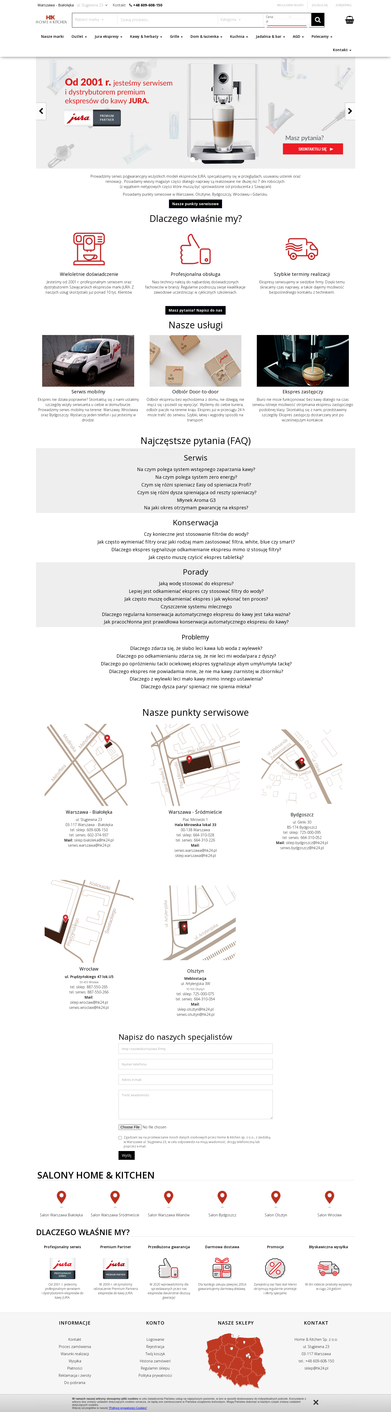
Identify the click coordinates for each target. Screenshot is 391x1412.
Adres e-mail (131, 1079)
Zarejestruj (343, 5)
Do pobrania (74, 1382)
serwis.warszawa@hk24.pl (89, 845)
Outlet (79, 36)
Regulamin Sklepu (290, 5)
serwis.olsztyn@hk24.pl (195, 1014)
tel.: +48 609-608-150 (316, 1361)
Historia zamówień (155, 1361)
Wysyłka (75, 1361)
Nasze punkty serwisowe (195, 203)
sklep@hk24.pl (316, 1368)
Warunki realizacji (75, 1353)
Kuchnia (239, 36)
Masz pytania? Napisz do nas (195, 310)
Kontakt (342, 49)
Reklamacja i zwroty (75, 1375)
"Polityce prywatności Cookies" (127, 1407)
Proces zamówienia (75, 1346)
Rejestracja (155, 1346)
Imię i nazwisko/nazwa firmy (144, 1048)
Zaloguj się (320, 5)
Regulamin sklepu (155, 1368)
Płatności (74, 1368)
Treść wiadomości (135, 1095)
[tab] (195, 469)
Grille (176, 36)
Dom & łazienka (206, 36)
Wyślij (126, 1155)
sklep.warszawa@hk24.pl (195, 855)
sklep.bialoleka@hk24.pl (94, 840)
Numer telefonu (134, 1064)
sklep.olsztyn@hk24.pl (195, 1009)
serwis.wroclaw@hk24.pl (89, 1007)
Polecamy (322, 36)
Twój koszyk (155, 1353)
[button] (192, 159)
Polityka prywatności (155, 1375)
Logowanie (155, 1339)
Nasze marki (52, 36)
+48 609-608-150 (147, 5)
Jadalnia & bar (270, 36)
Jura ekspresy (108, 36)
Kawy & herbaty (146, 36)
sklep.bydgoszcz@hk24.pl (307, 842)
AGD (298, 36)
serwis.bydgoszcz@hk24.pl (302, 847)
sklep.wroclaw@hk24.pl (89, 1002)
